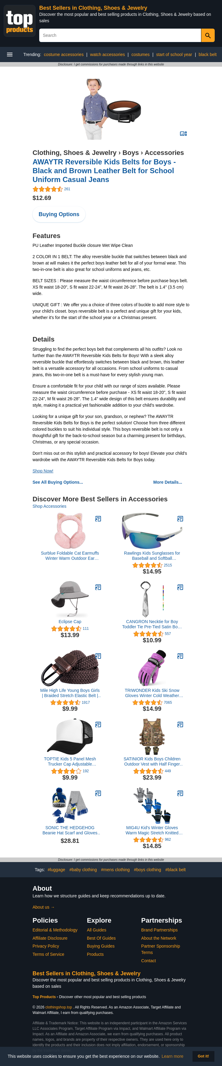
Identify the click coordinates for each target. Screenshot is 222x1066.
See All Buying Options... (58, 482)
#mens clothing (115, 869)
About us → (44, 907)
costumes (140, 54)
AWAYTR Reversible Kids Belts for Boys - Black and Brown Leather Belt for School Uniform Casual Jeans (104, 171)
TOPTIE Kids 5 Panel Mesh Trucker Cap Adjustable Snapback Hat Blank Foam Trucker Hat (70, 761)
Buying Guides (101, 946)
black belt (208, 54)
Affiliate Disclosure (50, 938)
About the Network (158, 938)
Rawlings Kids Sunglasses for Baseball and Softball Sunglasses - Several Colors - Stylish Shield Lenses (152, 556)
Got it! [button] (203, 1056)
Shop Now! (43, 470)
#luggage (56, 869)
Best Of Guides (101, 938)
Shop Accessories (49, 506)
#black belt (175, 869)
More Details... (167, 482)
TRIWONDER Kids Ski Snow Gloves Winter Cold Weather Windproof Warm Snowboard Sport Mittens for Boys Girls (152, 693)
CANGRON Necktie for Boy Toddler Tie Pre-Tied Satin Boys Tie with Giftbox (152, 624)
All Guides (96, 929)
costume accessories (64, 54)
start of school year (174, 54)
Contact (148, 960)
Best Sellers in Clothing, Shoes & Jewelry (93, 8)
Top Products (45, 997)
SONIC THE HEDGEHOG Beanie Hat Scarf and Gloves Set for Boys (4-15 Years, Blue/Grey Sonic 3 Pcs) (70, 830)
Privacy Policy (46, 946)
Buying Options (59, 214)
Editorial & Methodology (55, 929)
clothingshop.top (58, 1007)
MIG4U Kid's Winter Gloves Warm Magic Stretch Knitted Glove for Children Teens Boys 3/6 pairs (152, 830)
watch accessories (107, 54)
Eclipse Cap (70, 621)
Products (95, 954)
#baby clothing (83, 869)
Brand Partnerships (159, 929)
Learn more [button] (173, 1056)
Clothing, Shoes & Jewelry (74, 152)
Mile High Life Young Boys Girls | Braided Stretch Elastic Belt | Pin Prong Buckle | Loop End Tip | (69, 693)
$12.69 (42, 198)
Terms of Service (48, 954)
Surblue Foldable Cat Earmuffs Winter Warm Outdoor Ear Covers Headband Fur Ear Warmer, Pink (70, 556)
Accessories (164, 152)
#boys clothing (147, 869)
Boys (131, 152)
